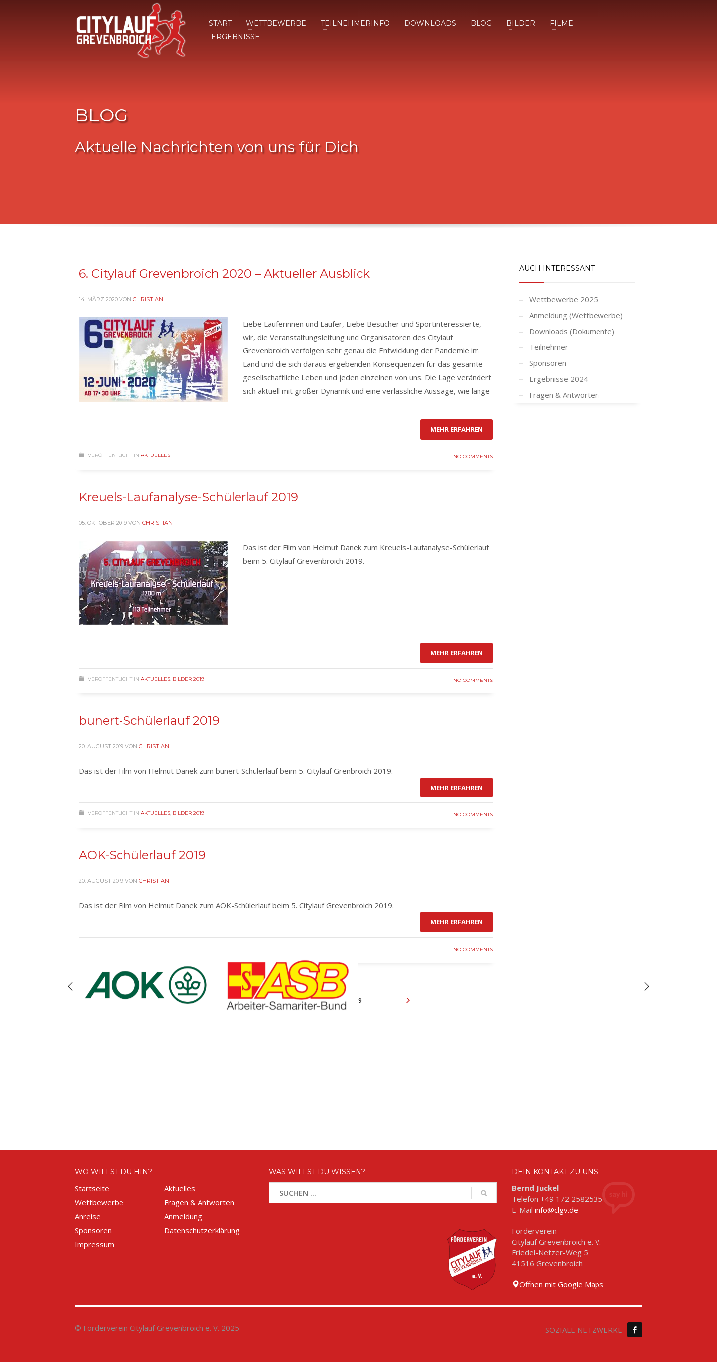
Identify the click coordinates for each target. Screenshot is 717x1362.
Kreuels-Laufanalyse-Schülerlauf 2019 (188, 497)
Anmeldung (183, 1216)
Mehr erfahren (456, 429)
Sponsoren (547, 363)
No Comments (473, 457)
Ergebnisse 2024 (558, 379)
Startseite (92, 1188)
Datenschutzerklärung (201, 1230)
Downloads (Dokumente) (571, 331)
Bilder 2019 (188, 679)
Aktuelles (155, 455)
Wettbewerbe (99, 1202)
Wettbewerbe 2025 (563, 299)
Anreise (88, 1216)
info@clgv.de (556, 1210)
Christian (148, 299)
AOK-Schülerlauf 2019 (142, 855)
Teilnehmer (548, 347)
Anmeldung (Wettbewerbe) (576, 315)
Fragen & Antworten (564, 395)
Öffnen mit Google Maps (557, 1284)
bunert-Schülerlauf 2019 (149, 720)
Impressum (94, 1244)
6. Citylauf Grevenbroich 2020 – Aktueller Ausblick (224, 273)
